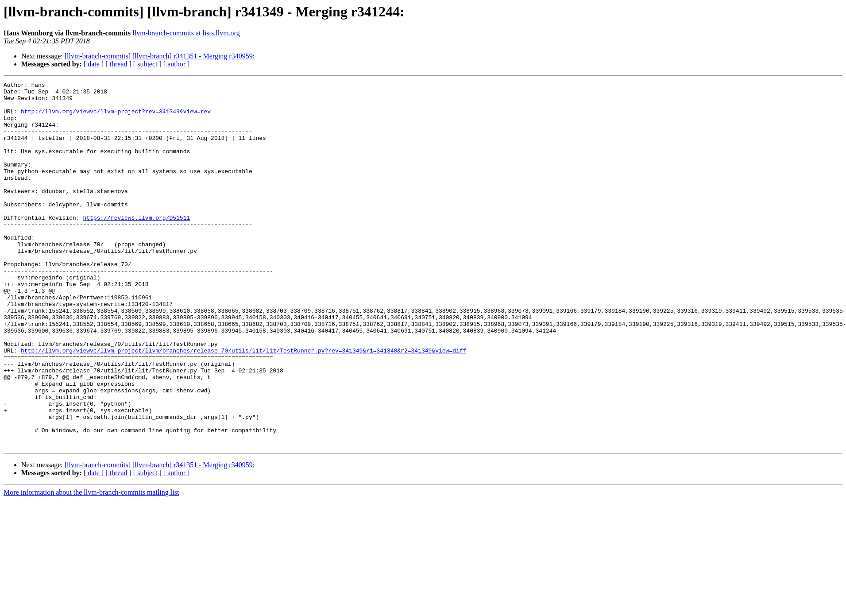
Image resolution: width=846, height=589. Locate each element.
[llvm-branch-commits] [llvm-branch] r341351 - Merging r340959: (160, 56)
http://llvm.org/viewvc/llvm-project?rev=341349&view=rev (116, 118)
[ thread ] (118, 64)
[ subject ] (147, 64)
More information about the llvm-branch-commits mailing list (91, 565)
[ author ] (176, 64)
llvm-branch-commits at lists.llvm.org (186, 33)
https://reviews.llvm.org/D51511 (136, 245)
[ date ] (94, 64)
